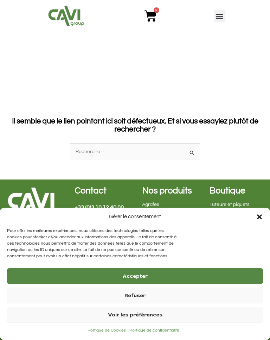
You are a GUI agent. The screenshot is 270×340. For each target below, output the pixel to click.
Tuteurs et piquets (230, 204)
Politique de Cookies (107, 330)
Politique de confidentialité (154, 330)
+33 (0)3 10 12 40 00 (99, 207)
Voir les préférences (135, 314)
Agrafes (150, 204)
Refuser (135, 295)
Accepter (135, 276)
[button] (259, 216)
